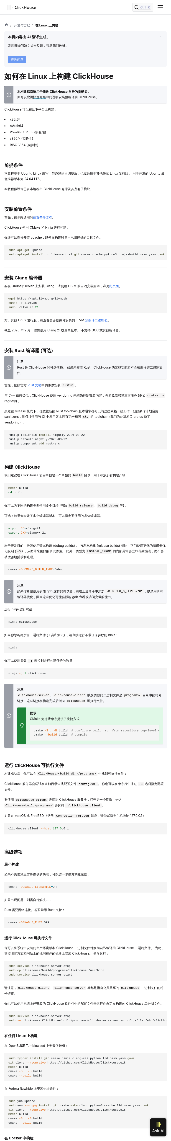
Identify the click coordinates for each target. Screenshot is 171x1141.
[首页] (6, 25)
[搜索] (142, 7)
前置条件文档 (42, 217)
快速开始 (39, 97)
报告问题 (17, 60)
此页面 (114, 286)
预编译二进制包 (96, 320)
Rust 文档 (34, 385)
